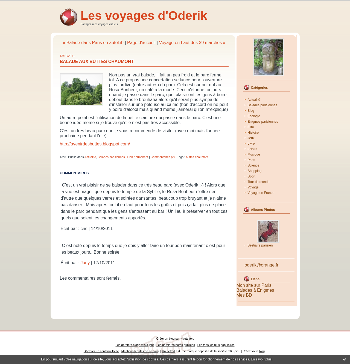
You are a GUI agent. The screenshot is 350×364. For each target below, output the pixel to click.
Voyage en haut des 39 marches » (192, 42)
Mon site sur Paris (254, 285)
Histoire (253, 132)
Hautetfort (187, 338)
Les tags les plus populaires (216, 344)
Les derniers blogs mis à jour (135, 344)
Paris (251, 160)
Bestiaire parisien (260, 245)
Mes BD (244, 295)
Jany (85, 262)
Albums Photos (263, 210)
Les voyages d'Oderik (144, 15)
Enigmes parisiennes (263, 122)
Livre (251, 143)
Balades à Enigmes (255, 290)
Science (253, 165)
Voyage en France (261, 193)
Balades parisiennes (262, 105)
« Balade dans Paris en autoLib (93, 42)
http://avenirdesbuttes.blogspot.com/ (95, 144)
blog (262, 351)
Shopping (255, 171)
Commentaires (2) (163, 157)
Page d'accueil (141, 42)
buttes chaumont (197, 157)
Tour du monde (259, 182)
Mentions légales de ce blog (140, 351)
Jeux (251, 138)
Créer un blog (165, 338)
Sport (252, 176)
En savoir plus (261, 359)
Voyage (253, 187)
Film (251, 127)
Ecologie (254, 116)
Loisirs (252, 149)
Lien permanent (137, 157)
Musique (254, 154)
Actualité (254, 100)
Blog (251, 111)
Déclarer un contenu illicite (101, 351)
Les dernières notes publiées (175, 344)
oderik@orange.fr (262, 265)
